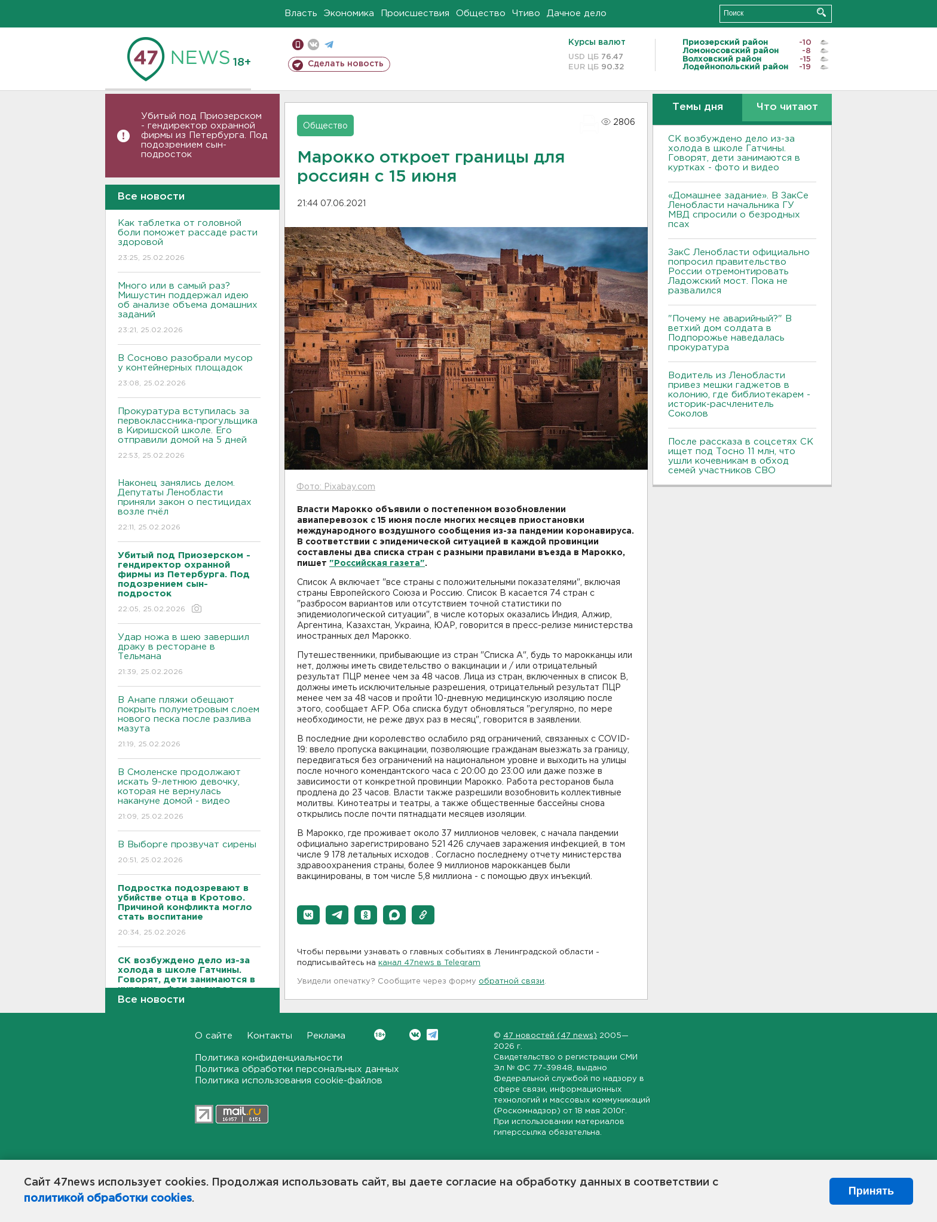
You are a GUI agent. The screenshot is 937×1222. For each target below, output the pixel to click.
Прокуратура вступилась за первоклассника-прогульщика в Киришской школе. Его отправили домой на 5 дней (189, 434)
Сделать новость (346, 64)
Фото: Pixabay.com (335, 487)
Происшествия (415, 13)
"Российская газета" (377, 563)
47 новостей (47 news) (550, 1036)
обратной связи (511, 981)
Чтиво (526, 13)
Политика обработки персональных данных (297, 1069)
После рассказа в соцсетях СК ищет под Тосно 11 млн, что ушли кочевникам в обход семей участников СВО (740, 456)
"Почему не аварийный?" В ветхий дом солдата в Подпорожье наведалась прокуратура (730, 333)
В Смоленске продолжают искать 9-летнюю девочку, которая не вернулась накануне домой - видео (189, 795)
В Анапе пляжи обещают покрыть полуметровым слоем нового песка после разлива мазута (189, 722)
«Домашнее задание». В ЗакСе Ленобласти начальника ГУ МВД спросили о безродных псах (738, 210)
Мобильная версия (298, 44)
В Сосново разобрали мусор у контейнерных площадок (189, 371)
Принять (871, 1191)
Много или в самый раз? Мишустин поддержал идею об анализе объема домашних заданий (189, 308)
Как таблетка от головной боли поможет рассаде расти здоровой (189, 241)
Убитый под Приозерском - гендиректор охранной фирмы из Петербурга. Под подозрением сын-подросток (204, 135)
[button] (308, 914)
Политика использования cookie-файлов (288, 1081)
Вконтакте (379, 1034)
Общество (481, 13)
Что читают (787, 107)
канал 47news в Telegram (429, 963)
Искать (821, 12)
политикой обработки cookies (108, 1198)
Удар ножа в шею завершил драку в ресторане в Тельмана (189, 655)
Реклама (326, 1036)
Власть (300, 13)
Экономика (349, 13)
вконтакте (313, 44)
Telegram (432, 1034)
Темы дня (697, 107)
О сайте (213, 1036)
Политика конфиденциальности (268, 1058)
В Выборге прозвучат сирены (189, 853)
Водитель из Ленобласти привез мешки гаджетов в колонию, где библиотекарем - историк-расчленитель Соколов (739, 395)
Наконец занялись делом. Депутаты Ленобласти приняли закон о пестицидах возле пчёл (189, 505)
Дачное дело (577, 13)
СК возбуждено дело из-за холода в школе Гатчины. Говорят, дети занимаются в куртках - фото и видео (734, 153)
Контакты (269, 1036)
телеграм (329, 44)
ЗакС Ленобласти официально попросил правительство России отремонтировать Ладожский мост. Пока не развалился (739, 272)
